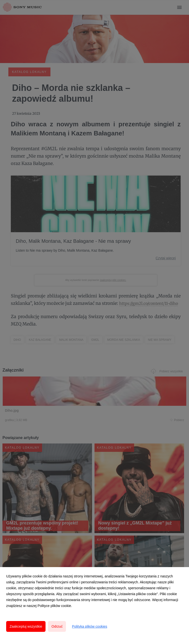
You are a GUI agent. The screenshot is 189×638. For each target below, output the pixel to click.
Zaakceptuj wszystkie (26, 626)
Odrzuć (57, 626)
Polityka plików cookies (89, 626)
